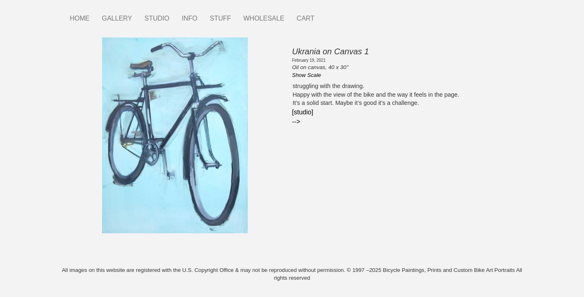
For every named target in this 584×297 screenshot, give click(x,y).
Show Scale (306, 75)
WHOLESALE (263, 18)
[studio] (303, 112)
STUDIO (156, 18)
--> (296, 121)
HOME (80, 18)
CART (305, 18)
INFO (189, 18)
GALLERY (117, 18)
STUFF (220, 18)
